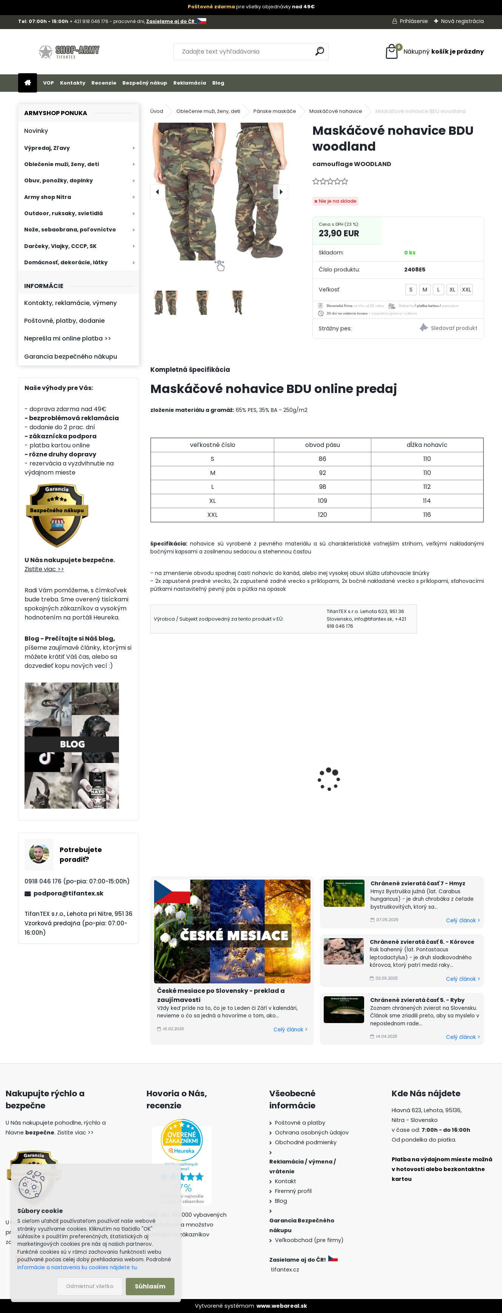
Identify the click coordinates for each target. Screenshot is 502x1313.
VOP (48, 82)
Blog (218, 82)
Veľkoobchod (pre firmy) (309, 1240)
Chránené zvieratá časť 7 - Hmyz (418, 883)
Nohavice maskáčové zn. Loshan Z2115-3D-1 (357, 771)
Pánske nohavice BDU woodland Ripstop (272, 771)
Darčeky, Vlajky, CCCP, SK (60, 246)
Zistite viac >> (44, 569)
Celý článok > (290, 1029)
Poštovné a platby (300, 1123)
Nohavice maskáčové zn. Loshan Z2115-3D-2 (442, 771)
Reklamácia (189, 82)
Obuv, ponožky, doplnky (58, 180)
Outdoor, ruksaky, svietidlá (63, 213)
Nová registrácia (462, 21)
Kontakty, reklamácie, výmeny (70, 303)
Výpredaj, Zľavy (47, 148)
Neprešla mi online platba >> (67, 338)
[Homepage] (27, 83)
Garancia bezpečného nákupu (70, 356)
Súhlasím (150, 1286)
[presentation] (157, 191)
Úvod (156, 111)
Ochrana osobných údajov (312, 1132)
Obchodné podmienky (306, 1142)
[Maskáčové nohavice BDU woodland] (219, 191)
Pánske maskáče (274, 111)
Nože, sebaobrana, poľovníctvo (70, 229)
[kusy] (167, 835)
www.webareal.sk (281, 1306)
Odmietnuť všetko (89, 1286)
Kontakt (285, 1181)
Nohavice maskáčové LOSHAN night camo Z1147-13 (187, 776)
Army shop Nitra (47, 197)
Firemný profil (293, 1191)
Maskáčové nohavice (335, 111)
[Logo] (70, 52)
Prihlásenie (414, 21)
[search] (319, 51)
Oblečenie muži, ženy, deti (61, 164)
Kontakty (72, 82)
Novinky (36, 130)
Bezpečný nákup (144, 82)
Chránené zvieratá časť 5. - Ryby (417, 1000)
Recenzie (103, 82)
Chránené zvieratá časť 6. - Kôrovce (422, 942)
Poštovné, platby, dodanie (64, 320)
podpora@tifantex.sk (68, 893)
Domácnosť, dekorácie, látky (66, 262)
